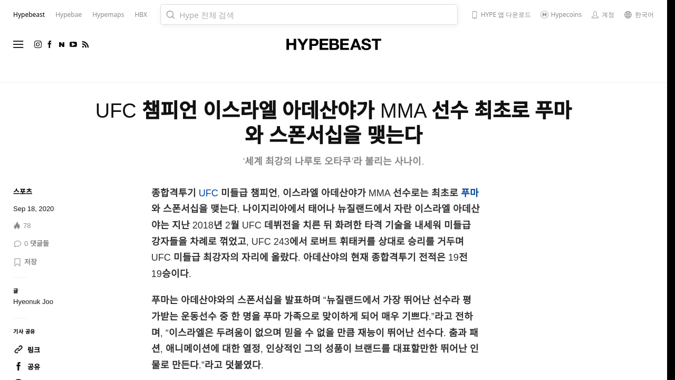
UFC (208, 193)
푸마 (470, 193)
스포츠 (22, 192)
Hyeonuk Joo (33, 302)
